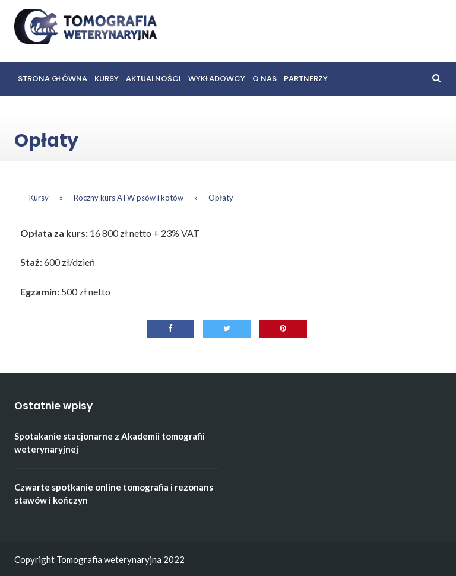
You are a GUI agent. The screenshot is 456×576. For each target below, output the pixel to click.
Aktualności (153, 78)
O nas (264, 78)
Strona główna (52, 78)
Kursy (106, 78)
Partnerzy (306, 78)
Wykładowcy (216, 78)
